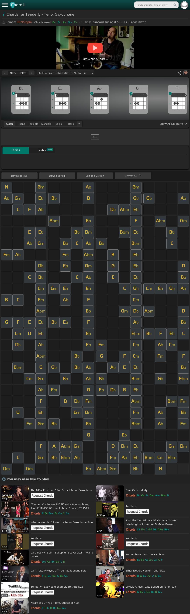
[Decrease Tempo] (5, 72)
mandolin (46, 123)
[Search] (175, 4)
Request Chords (42, 495)
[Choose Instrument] (79, 123)
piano (22, 123)
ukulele (34, 123)
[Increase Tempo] (31, 72)
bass (71, 123)
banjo (59, 123)
